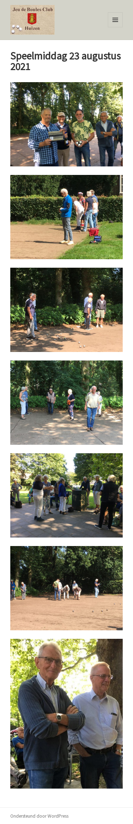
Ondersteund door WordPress (39, 816)
